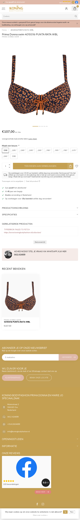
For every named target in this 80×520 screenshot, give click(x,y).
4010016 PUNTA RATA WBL (22, 30)
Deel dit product (33, 181)
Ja (65, 512)
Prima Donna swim (11, 37)
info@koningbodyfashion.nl (18, 431)
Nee (72, 512)
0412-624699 (19, 254)
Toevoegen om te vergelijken (12, 181)
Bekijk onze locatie (39, 377)
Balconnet (40, 242)
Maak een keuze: (10, 145)
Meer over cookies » (40, 515)
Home (4, 30)
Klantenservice (13, 377)
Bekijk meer (42, 492)
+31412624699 (13, 424)
